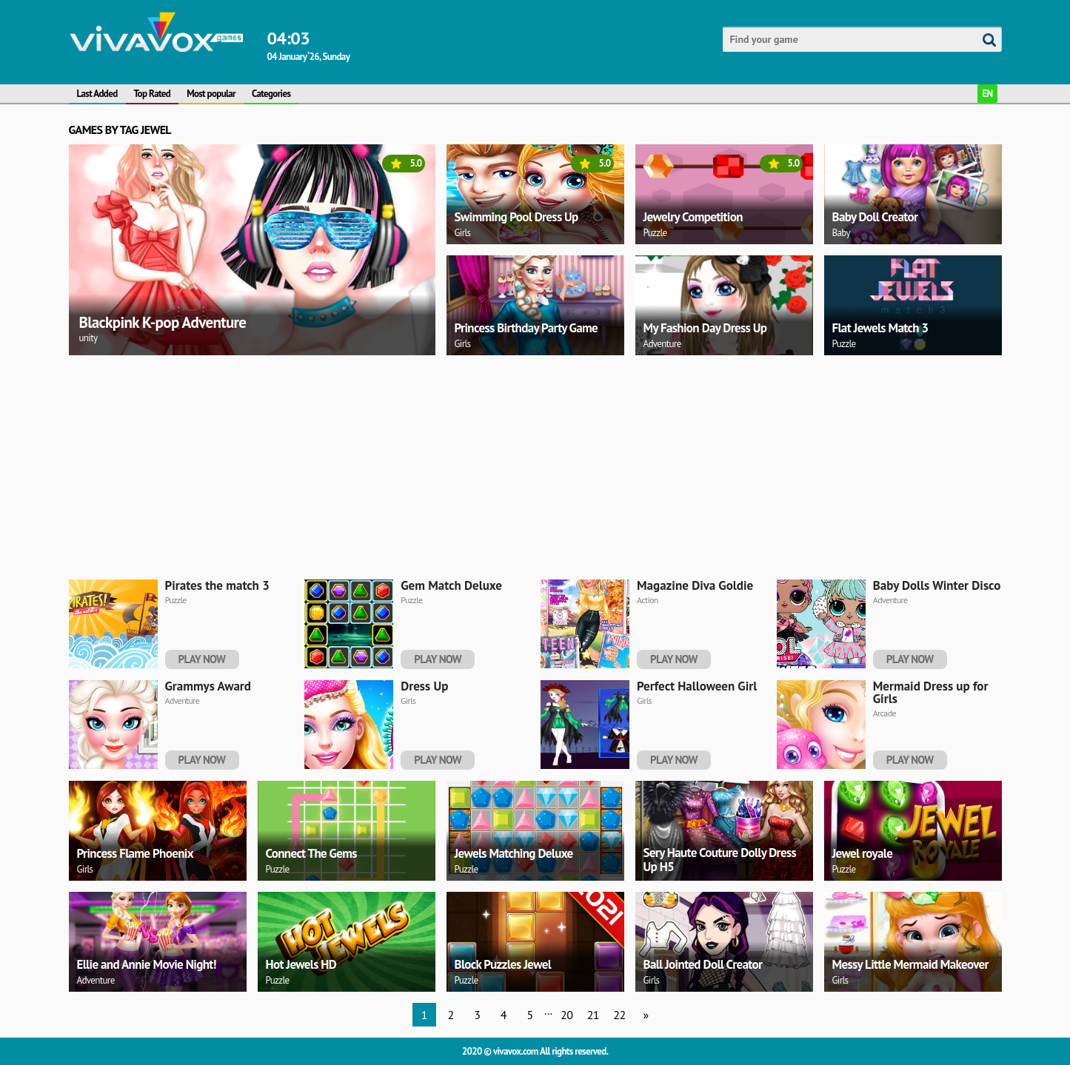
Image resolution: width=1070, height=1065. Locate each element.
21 (593, 1014)
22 (619, 1014)
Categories (271, 93)
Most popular (211, 93)
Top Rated (152, 93)
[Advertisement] (513, 464)
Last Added (97, 93)
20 (566, 1014)
